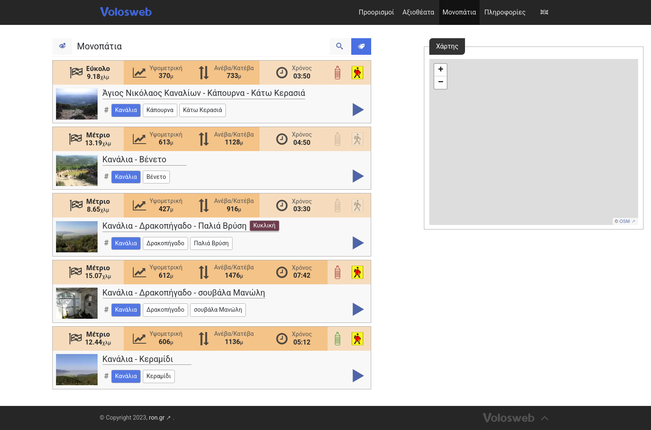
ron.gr (157, 417)
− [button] (440, 82)
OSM (624, 221)
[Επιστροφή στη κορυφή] (516, 418)
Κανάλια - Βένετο (134, 159)
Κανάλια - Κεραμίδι (138, 359)
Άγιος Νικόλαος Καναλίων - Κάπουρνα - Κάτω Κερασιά (204, 93)
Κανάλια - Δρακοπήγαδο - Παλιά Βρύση (191, 226)
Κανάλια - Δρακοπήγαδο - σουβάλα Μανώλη (184, 293)
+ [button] (440, 70)
